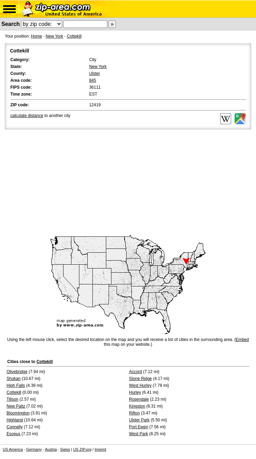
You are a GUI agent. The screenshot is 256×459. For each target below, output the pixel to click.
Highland (15, 420)
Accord (135, 371)
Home (36, 36)
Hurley (135, 392)
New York (54, 36)
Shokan (14, 378)
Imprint (100, 449)
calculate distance (26, 115)
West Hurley (140, 385)
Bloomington (18, 413)
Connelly (15, 426)
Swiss (65, 449)
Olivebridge (17, 371)
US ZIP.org (82, 449)
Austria (51, 449)
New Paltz (16, 406)
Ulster (94, 73)
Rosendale (139, 399)
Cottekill (74, 36)
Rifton (134, 413)
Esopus (13, 433)
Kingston (137, 406)
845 (92, 80)
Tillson (12, 399)
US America (13, 449)
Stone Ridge (140, 378)
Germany (34, 449)
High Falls (16, 385)
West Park (138, 433)
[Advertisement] (128, 182)
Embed (242, 339)
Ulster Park (139, 420)
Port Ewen (138, 426)
